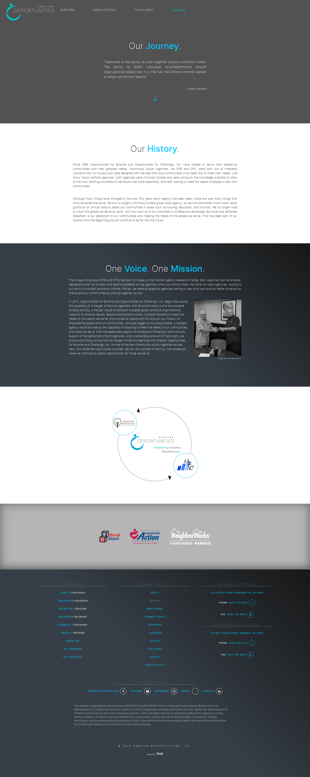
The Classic (144, 10)
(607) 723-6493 (242, 603)
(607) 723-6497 (240, 614)
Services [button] (67, 10)
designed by (155, 754)
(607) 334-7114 (242, 643)
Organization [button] (104, 10)
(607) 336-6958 (240, 655)
